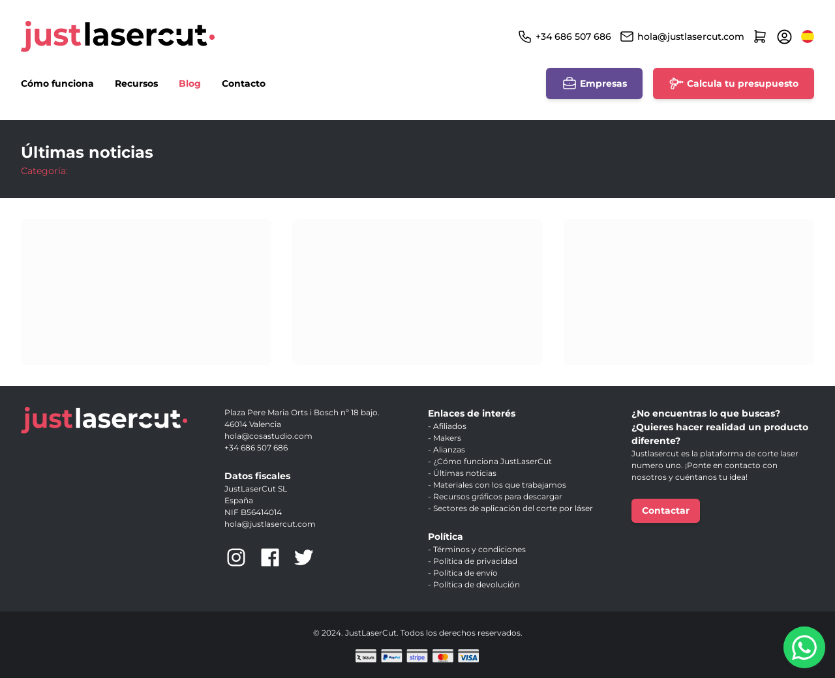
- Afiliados (447, 426)
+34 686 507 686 (573, 36)
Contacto (244, 83)
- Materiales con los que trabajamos (497, 485)
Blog (190, 83)
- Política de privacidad (472, 561)
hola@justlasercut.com (690, 36)
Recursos (136, 83)
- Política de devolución (474, 584)
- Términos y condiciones (477, 549)
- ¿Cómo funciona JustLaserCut (490, 461)
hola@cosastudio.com (268, 436)
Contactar (666, 510)
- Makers (444, 438)
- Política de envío (463, 573)
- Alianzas (446, 449)
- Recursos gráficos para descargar (495, 496)
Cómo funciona (57, 83)
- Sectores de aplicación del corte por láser (510, 508)
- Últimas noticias (462, 473)
